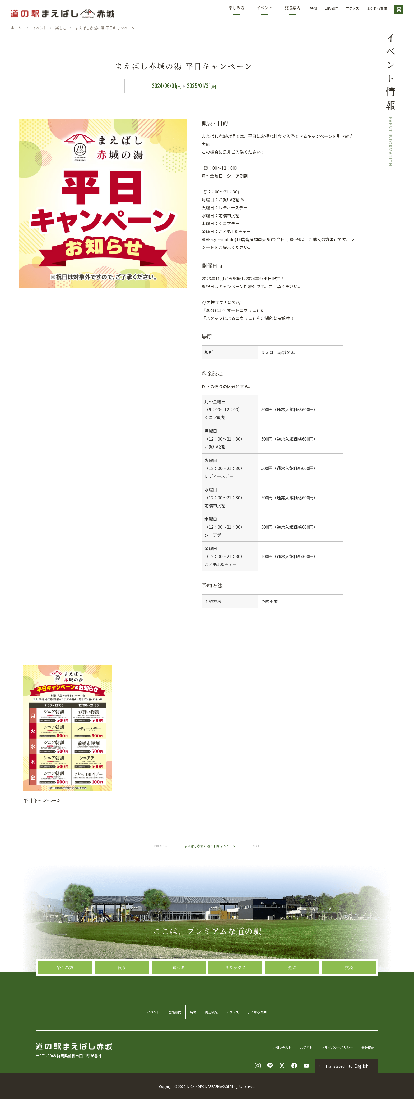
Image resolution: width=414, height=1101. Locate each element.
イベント (264, 10)
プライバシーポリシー (336, 1048)
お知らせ (302, 1048)
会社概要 (371, 1048)
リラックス (235, 997)
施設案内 (292, 10)
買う (122, 997)
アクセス (352, 8)
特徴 (313, 8)
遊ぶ (292, 997)
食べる (179, 997)
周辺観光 (331, 8)
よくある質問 (376, 8)
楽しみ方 (236, 10)
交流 (349, 997)
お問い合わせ (275, 1048)
